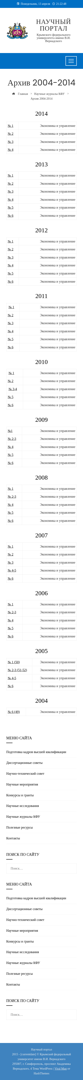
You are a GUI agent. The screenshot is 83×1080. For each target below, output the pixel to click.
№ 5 (10, 207)
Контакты (13, 838)
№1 (10, 431)
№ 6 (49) (14, 712)
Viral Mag (61, 1068)
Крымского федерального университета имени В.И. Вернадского (54, 38)
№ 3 (10, 142)
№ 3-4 (13, 389)
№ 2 (10, 133)
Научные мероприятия (22, 784)
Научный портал (53, 25)
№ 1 (10, 125)
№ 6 (10, 215)
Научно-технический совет (25, 773)
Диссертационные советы (24, 763)
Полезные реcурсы (19, 827)
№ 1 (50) (14, 662)
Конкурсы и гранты (20, 795)
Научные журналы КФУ (23, 816)
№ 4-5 (12, 570)
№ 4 (10, 149)
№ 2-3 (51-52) (17, 670)
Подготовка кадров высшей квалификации (36, 752)
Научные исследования (22, 806)
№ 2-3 (12, 438)
